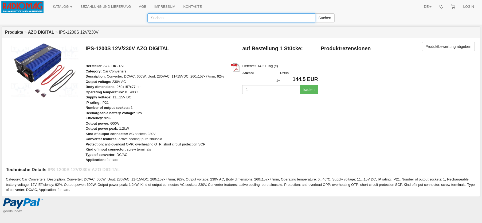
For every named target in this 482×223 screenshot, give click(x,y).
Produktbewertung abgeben (448, 46)
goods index (12, 211)
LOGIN (468, 7)
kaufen (309, 89)
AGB (142, 7)
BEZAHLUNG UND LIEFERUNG (105, 7)
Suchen (325, 18)
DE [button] (427, 7)
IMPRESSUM (164, 7)
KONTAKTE (192, 7)
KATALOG (62, 7)
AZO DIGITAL (114, 66)
